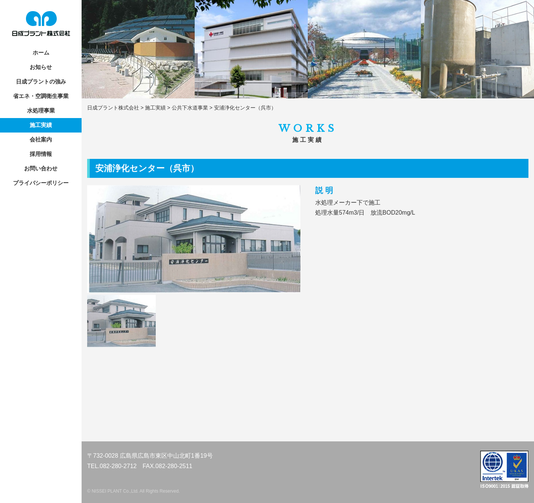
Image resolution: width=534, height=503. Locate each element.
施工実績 (41, 125)
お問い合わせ (40, 168)
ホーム (41, 52)
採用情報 (41, 154)
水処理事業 (41, 110)
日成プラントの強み (41, 81)
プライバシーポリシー (41, 183)
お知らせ (41, 67)
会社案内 (41, 139)
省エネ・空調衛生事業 (41, 96)
